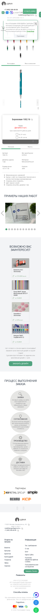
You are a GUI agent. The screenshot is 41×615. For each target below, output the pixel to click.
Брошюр (7, 551)
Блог (26, 552)
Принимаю (20, 36)
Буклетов (7, 554)
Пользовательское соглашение (31, 566)
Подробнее (30, 31)
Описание (11, 147)
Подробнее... (20, 602)
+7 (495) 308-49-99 (11, 10)
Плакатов (7, 560)
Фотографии (11, 63)
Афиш (6, 563)
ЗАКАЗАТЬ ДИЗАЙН (20, 363)
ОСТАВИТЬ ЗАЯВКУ (30, 11)
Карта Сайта (29, 555)
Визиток (7, 548)
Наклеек (7, 566)
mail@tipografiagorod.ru (12, 528)
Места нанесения (30, 63)
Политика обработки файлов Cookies (31, 560)
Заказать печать (31, 571)
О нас (27, 549)
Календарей (8, 557)
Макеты (30, 147)
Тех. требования (31, 546)
